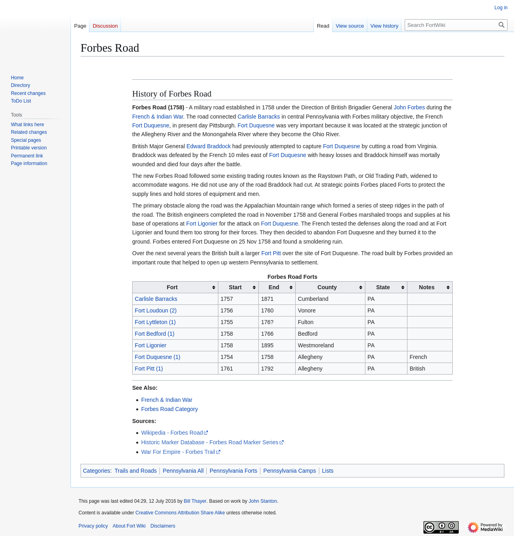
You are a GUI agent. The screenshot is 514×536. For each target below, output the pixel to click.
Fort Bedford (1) (155, 333)
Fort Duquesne (150, 125)
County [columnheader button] (327, 287)
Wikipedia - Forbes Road (172, 432)
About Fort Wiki (129, 526)
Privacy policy (93, 526)
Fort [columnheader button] (172, 287)
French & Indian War (157, 116)
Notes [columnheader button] (427, 287)
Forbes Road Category (169, 409)
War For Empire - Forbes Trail (178, 452)
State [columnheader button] (383, 287)
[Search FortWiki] (456, 25)
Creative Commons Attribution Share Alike (180, 513)
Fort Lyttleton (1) (155, 322)
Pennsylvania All (183, 470)
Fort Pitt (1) (149, 368)
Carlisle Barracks (259, 116)
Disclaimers (162, 526)
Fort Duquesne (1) (158, 357)
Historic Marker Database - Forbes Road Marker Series (209, 442)
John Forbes (409, 107)
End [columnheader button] (274, 287)
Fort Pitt (271, 253)
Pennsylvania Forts (233, 470)
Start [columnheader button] (235, 287)
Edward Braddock (208, 146)
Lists (328, 470)
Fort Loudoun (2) (156, 310)
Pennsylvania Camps (289, 470)
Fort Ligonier (202, 223)
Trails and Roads (136, 470)
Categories (96, 470)
